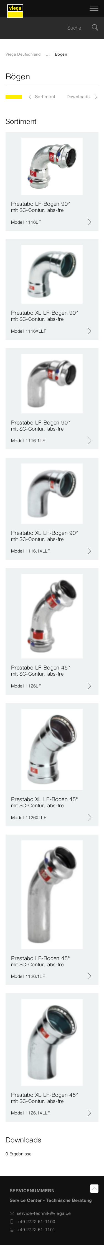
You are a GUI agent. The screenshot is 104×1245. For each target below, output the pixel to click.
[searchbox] (47, 28)
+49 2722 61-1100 (32, 1221)
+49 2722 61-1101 (32, 1229)
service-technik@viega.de (40, 1213)
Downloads (78, 96)
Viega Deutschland (23, 54)
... (48, 54)
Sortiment (45, 96)
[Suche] (95, 28)
